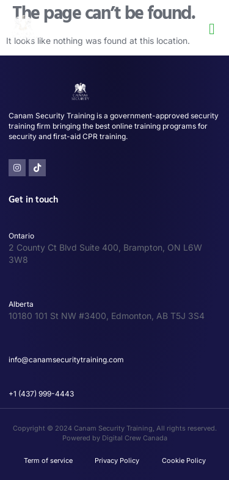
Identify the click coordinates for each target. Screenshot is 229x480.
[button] (212, 28)
